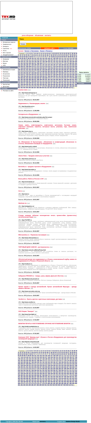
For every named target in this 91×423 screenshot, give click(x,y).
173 (51, 63)
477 (40, 86)
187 (30, 65)
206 (21, 66)
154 (59, 61)
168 (38, 63)
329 (57, 74)
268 (70, 70)
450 (27, 84)
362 (27, 78)
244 (65, 68)
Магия (5, 63)
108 (54, 58)
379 (73, 78)
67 (28, 57)
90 (72, 57)
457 (46, 84)
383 (24, 79)
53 (61, 55)
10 (37, 53)
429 (30, 83)
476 (38, 86)
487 (68, 86)
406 (27, 81)
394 (54, 79)
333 (68, 74)
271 (19, 71)
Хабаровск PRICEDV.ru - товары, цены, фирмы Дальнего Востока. (41, 276)
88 (68, 57)
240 (54, 68)
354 (65, 76)
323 (40, 74)
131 (57, 60)
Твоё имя (5, 78)
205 (19, 66)
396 (59, 79)
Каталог (21, 51)
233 (35, 68)
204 (76, 65)
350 (54, 76)
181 (73, 63)
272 (21, 71)
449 (24, 84)
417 (57, 81)
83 (59, 57)
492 (21, 87)
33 (22, 55)
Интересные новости (9, 42)
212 (38, 66)
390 (43, 79)
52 (59, 55)
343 (35, 76)
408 (32, 81)
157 (68, 61)
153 (57, 61)
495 (29, 87)
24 (64, 53)
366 (38, 78)
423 (73, 81)
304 (49, 73)
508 (64, 87)
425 (19, 83)
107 (51, 58)
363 (30, 78)
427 (24, 83)
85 (63, 57)
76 (45, 57)
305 (51, 73)
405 (24, 81)
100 (32, 58)
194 (49, 65)
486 (65, 86)
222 (65, 66)
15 (47, 53)
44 (43, 55)
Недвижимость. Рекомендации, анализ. (32, 103)
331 (62, 74)
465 (68, 84)
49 (53, 55)
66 (26, 57)
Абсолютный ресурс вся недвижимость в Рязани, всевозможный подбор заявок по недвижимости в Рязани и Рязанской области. (47, 260)
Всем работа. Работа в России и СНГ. (31, 179)
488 (70, 86)
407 (30, 81)
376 (65, 78)
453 (35, 84)
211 (35, 66)
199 (62, 65)
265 (62, 70)
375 (62, 78)
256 (38, 70)
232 (32, 68)
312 (70, 73)
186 (27, 65)
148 (43, 61)
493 (24, 87)
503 (51, 87)
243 (62, 68)
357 (73, 76)
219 (57, 66)
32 (20, 55)
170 (43, 63)
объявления (39, 35)
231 (30, 68)
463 (62, 84)
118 (21, 60)
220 (59, 66)
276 (32, 71)
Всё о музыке (7, 52)
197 (57, 65)
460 (54, 84)
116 (76, 58)
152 (54, 61)
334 (70, 74)
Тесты (4, 50)
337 (19, 76)
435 (46, 83)
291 (73, 71)
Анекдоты (6, 46)
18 (53, 53)
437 (51, 83)
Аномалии (6, 59)
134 (65, 60)
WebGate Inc (22, 203)
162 (21, 63)
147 (40, 61)
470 (21, 86)
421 (68, 81)
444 (70, 83)
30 (76, 53)
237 (46, 68)
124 (38, 60)
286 (59, 71)
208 (27, 66)
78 (49, 57)
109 (57, 58)
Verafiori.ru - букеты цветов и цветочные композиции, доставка (40, 299)
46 (47, 55)
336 (76, 74)
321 (35, 74)
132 (59, 60)
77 (47, 57)
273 (24, 71)
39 (34, 55)
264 (59, 70)
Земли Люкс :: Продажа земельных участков (33, 156)
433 (40, 83)
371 (51, 78)
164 (27, 63)
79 (51, 57)
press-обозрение (27, 35)
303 (46, 73)
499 (40, 87)
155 (62, 61)
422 (70, 81)
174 (54, 63)
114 (70, 58)
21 (59, 53)
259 (46, 70)
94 (20, 58)
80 (53, 57)
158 (70, 61)
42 (40, 55)
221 (62, 66)
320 (32, 74)
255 (35, 70)
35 (26, 55)
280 (43, 71)
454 (38, 84)
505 (56, 87)
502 (48, 87)
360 (21, 78)
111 (62, 58)
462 (59, 84)
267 (68, 70)
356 (70, 76)
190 (38, 65)
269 (73, 70)
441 (62, 83)
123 (35, 60)
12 (41, 53)
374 (59, 78)
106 (49, 58)
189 (35, 65)
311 (68, 73)
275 (30, 71)
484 (59, 86)
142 (27, 61)
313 (73, 73)
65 (24, 57)
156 (65, 61)
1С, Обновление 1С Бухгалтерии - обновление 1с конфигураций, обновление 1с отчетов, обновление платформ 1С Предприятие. (47, 142)
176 (59, 63)
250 (21, 70)
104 (43, 58)
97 (26, 58)
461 (57, 84)
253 (30, 70)
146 (38, 61)
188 (32, 65)
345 (40, 76)
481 (51, 86)
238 (49, 68)
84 (61, 57)
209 (30, 66)
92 (76, 57)
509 (67, 87)
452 (32, 84)
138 (76, 60)
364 (32, 78)
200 (65, 65)
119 (24, 60)
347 (46, 76)
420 (65, 81)
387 (35, 79)
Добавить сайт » (49, 48)
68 (30, 57)
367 (40, 78)
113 (68, 58)
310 (65, 73)
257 (40, 70)
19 (55, 53)
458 (49, 84)
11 (39, 53)
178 (65, 63)
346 (43, 76)
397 (62, 79)
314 (76, 73)
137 (73, 60)
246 (70, 68)
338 (21, 76)
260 (49, 70)
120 (27, 60)
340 (27, 76)
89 (70, 57)
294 (21, 73)
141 (24, 61)
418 (59, 81)
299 (35, 73)
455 (40, 84)
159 (73, 61)
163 (24, 63)
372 (54, 78)
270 (76, 70)
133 (62, 60)
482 (54, 86)
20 (57, 53)
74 (41, 57)
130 (54, 60)
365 (35, 78)
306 (54, 73)
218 (54, 66)
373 (57, 78)
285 (57, 71)
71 (36, 57)
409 (35, 81)
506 (59, 87)
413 (46, 81)
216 (49, 66)
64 (22, 57)
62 (18, 57)
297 (30, 73)
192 (43, 65)
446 (76, 83)
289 (68, 71)
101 (35, 58)
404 (21, 81)
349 (51, 76)
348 (49, 76)
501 (46, 87)
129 (51, 60)
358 (76, 76)
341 (30, 76)
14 (45, 53)
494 (27, 87)
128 (49, 60)
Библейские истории (9, 69)
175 (57, 63)
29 (74, 53)
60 (74, 55)
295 (24, 73)
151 (51, 61)
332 (65, 74)
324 (43, 74)
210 (32, 66)
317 (24, 74)
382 (21, 79)
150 (49, 61)
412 (43, 81)
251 (24, 70)
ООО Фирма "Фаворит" (26, 311)
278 (38, 71)
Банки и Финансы (46, 51)
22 (60, 53)
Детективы (6, 86)
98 (28, 58)
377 (68, 78)
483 (57, 86)
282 (49, 71)
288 (65, 71)
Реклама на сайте (8, 90)
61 (76, 55)
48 (51, 55)
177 (62, 63)
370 (49, 78)
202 (70, 65)
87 (66, 57)
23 (62, 53)
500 (43, 87)
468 (76, 84)
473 (30, 86)
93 (18, 58)
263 (57, 70)
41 (38, 55)
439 (57, 83)
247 (73, 68)
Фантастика (6, 84)
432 (38, 83)
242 (59, 68)
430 (32, 83)
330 (59, 74)
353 (62, 76)
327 (51, 74)
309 (62, 73)
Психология (6, 76)
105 (46, 58)
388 (38, 79)
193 (46, 65)
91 (74, 57)
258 (43, 70)
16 (49, 53)
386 (32, 79)
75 (43, 57)
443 (68, 83)
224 (70, 66)
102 (38, 58)
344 (38, 76)
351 (57, 76)
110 (59, 58)
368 (43, 78)
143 (30, 61)
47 (49, 55)
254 (32, 70)
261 (51, 70)
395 (57, 79)
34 (24, 55)
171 (46, 63)
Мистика (5, 61)
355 (68, 76)
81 (55, 57)
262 (54, 70)
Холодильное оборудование (28, 114)
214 (43, 66)
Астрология (6, 74)
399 (68, 79)
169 (40, 63)
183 (19, 65)
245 (68, 68)
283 (51, 71)
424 (76, 81)
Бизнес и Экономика (32, 51)
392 (49, 79)
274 (27, 71)
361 (24, 78)
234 (38, 68)
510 (70, 87)
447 (19, 84)
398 (65, 79)
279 (40, 71)
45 (45, 55)
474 (32, 86)
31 (18, 55)
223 (68, 66)
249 (19, 70)
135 (68, 60)
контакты (48, 35)
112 (65, 58)
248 (76, 68)
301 (40, 73)
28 (72, 53)
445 (73, 83)
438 (54, 83)
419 (62, 81)
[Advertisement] (84, 36)
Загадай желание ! (8, 54)
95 (22, 58)
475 (35, 86)
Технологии (6, 80)
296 (27, 73)
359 (19, 78)
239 (51, 68)
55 (65, 55)
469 (19, 86)
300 (38, 73)
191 (40, 65)
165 (30, 63)
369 (46, 78)
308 (59, 73)
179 (68, 63)
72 (38, 57)
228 (21, 68)
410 (38, 81)
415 (51, 81)
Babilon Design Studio (73, 421)
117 (19, 60)
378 (70, 78)
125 (40, 60)
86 (65, 57)
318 (27, 74)
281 (46, 71)
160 (76, 61)
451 (30, 84)
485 (62, 86)
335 (73, 74)
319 (30, 74)
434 (43, 83)
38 (32, 55)
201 (68, 65)
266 (65, 70)
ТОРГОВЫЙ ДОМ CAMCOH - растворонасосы (34, 247)
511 (72, 87)
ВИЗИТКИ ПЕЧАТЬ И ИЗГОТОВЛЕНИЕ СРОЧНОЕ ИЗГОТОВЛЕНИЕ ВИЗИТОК (44, 323)
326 (49, 74)
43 (41, 55)
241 (57, 68)
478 (43, 86)
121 (30, 60)
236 (43, 68)
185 (24, 65)
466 (70, 84)
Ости (20, 191)
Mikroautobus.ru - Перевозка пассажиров (32, 235)
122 (32, 60)
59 (72, 55)
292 (76, 71)
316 (21, 74)
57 (68, 55)
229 (24, 68)
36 (28, 55)
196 (54, 65)
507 (62, 87)
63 (20, 57)
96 (24, 58)
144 (32, 61)
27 (70, 53)
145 (35, 61)
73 (40, 57)
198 (59, 65)
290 (70, 71)
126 (43, 60)
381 (19, 79)
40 (36, 55)
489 (73, 86)
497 (35, 87)
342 (32, 76)
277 (35, 71)
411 (40, 81)
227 (19, 68)
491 (19, 87)
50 (55, 55)
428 (27, 83)
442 (65, 83)
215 (46, 66)
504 (54, 87)
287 (62, 71)
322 (38, 74)
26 (68, 53)
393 (51, 79)
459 (51, 84)
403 (19, 81)
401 (73, 79)
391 (46, 79)
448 (21, 84)
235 (40, 68)
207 (24, 66)
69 (32, 57)
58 (70, 55)
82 (57, 57)
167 (35, 63)
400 (70, 79)
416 (54, 81)
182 (76, 63)
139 (19, 61)
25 (66, 53)
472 (27, 86)
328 (54, 74)
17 (51, 53)
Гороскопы (6, 48)
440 (59, 83)
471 (24, 86)
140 (21, 61)
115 (73, 58)
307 (57, 73)
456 (43, 84)
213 (40, 66)
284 (54, 71)
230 (27, 68)
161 (19, 63)
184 (21, 65)
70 (34, 57)
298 (32, 73)
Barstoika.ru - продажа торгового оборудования (34, 166)
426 (21, 83)
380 (76, 78)
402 (76, 79)
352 (59, 76)
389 (40, 79)
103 (41, 58)
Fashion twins (23, 90)
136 (70, 60)
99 (30, 58)
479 (46, 86)
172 (49, 63)
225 (73, 66)
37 (30, 55)
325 (46, 74)
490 (76, 86)
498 (38, 87)
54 (63, 55)
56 (66, 55)
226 (76, 66)
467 (73, 84)
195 (51, 65)
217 (51, 66)
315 (19, 74)
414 (49, 81)
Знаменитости (7, 44)
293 (19, 73)
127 (46, 60)
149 (46, 61)
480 (49, 86)
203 (73, 65)
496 (32, 87)
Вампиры (5, 71)
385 (30, 79)
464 (65, 84)
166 (32, 63)
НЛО (4, 65)
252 (27, 70)
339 (24, 76)
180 (70, 63)
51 (57, 55)
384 (27, 79)
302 (43, 73)
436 (49, 83)
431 (35, 83)
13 (43, 53)
